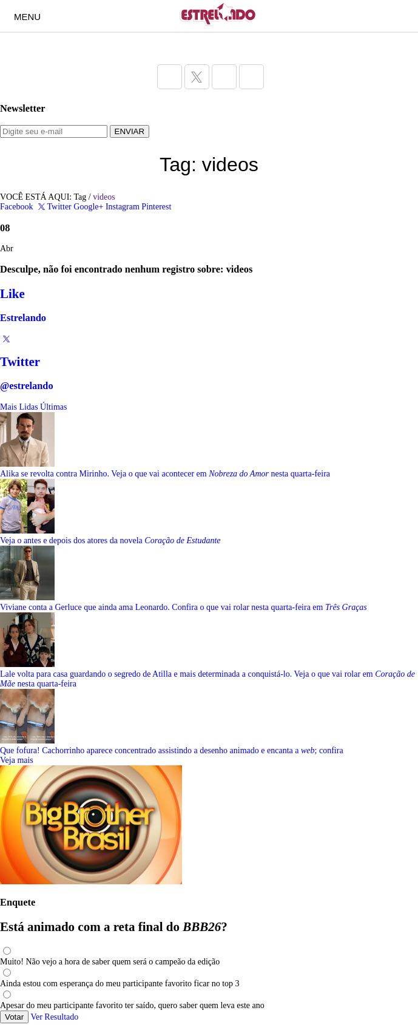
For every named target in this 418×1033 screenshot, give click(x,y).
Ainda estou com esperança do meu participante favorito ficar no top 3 (120, 983)
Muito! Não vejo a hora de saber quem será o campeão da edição (110, 961)
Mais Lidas (19, 407)
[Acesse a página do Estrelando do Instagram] (224, 76)
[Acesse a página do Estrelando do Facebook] (169, 76)
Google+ (88, 206)
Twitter (53, 206)
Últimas (53, 407)
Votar (14, 1016)
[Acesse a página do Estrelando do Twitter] (196, 76)
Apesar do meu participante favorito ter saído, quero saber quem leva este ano (132, 1005)
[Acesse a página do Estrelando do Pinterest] (251, 76)
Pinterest (156, 206)
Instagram (123, 206)
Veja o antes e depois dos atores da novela (110, 540)
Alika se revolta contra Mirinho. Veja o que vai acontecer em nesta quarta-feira (165, 473)
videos (104, 197)
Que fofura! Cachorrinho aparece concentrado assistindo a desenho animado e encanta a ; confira (171, 750)
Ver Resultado (54, 1016)
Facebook (16, 206)
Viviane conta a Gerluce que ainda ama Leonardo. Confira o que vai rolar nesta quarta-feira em (183, 607)
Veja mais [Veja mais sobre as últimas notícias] (16, 760)
